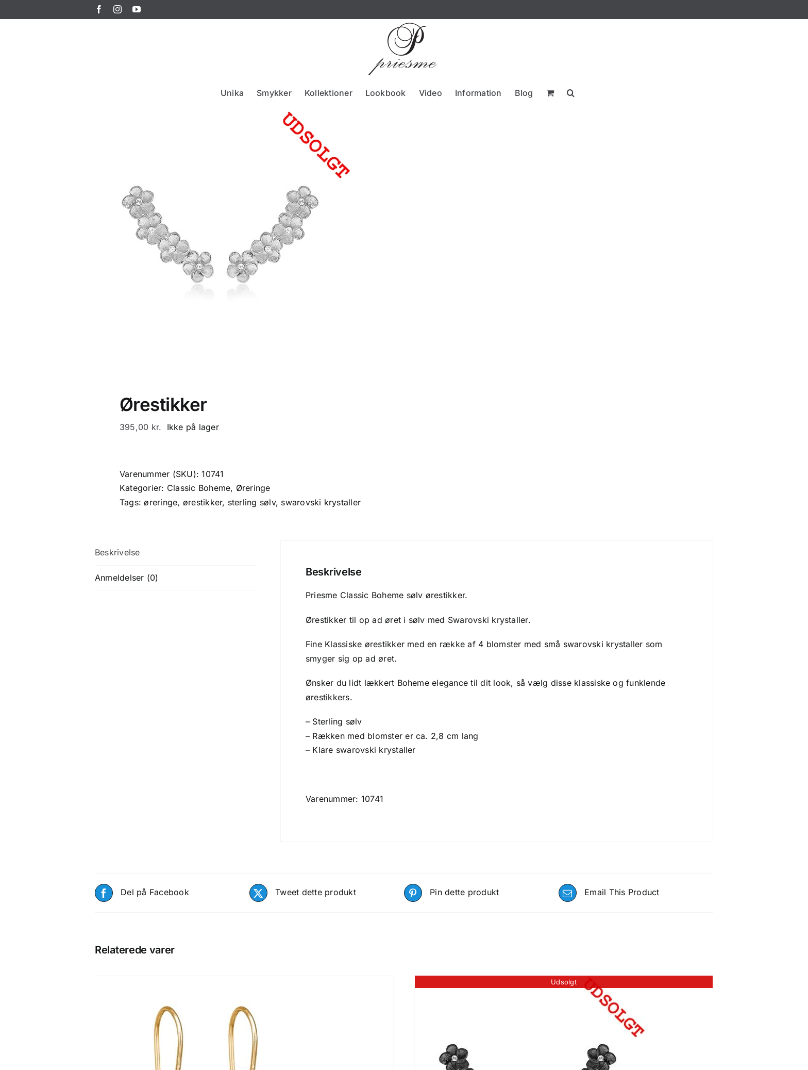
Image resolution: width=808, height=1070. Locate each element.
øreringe (160, 502)
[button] (571, 92)
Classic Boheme (198, 488)
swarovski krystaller (321, 502)
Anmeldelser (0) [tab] (127, 577)
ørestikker (202, 502)
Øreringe (253, 488)
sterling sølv (252, 502)
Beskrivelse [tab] (117, 552)
